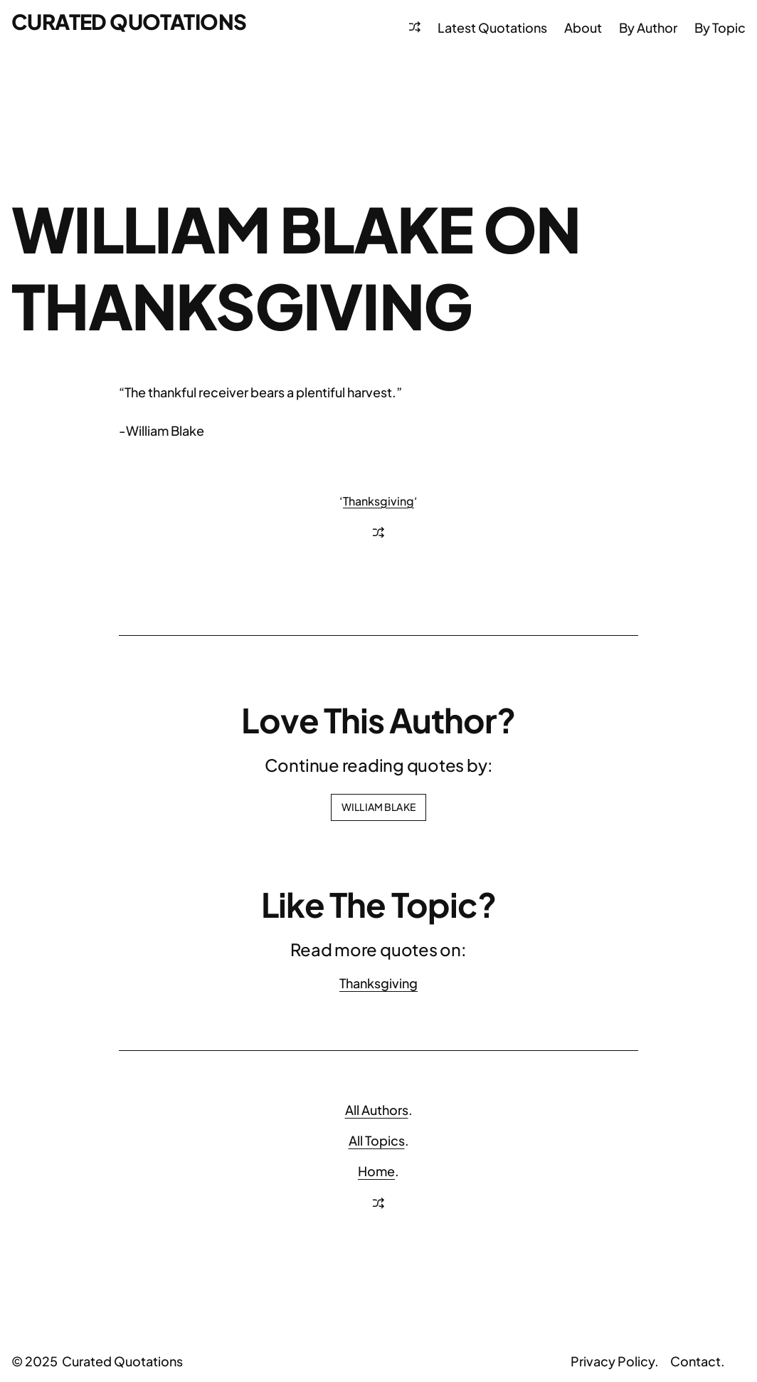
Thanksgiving (378, 500)
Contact (695, 1361)
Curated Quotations (128, 21)
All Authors (376, 1109)
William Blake (378, 806)
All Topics (377, 1140)
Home (376, 1171)
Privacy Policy (613, 1361)
